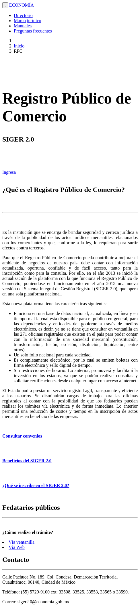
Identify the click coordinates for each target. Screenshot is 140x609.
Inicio (19, 45)
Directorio (23, 15)
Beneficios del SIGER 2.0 (27, 460)
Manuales (23, 25)
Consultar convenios (22, 436)
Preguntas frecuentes (33, 30)
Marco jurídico (27, 20)
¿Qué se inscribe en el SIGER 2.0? (35, 485)
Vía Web (17, 547)
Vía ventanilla (21, 542)
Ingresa (9, 172)
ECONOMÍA (21, 5)
